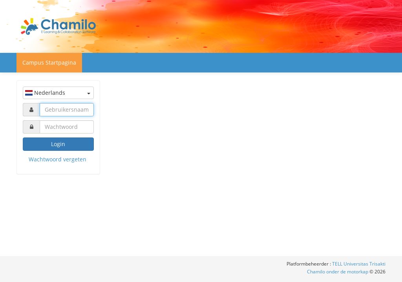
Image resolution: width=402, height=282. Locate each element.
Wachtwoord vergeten (57, 159)
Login (58, 144)
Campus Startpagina (49, 62)
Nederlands (57, 92)
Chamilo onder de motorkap (338, 271)
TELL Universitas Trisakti (359, 263)
